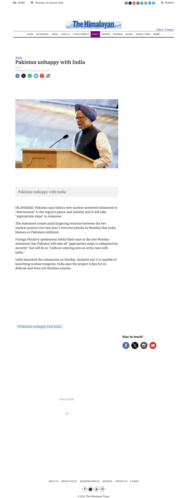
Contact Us (121, 481)
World (19, 57)
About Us (53, 481)
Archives (107, 481)
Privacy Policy (69, 481)
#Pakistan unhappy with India (39, 326)
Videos (160, 29)
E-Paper (169, 29)
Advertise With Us (90, 481)
